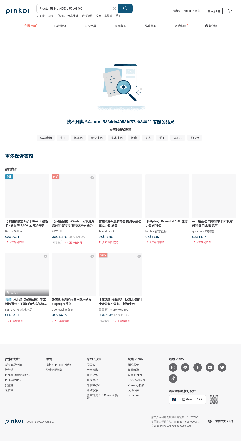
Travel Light (106, 231)
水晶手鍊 (73, 15)
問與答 (91, 364)
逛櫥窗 (9, 390)
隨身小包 (97, 137)
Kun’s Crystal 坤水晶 (18, 309)
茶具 (148, 137)
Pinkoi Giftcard (14, 231)
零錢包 (194, 137)
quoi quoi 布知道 (203, 231)
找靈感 (9, 385)
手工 (118, 15)
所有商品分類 (13, 364)
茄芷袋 (40, 15)
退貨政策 (92, 390)
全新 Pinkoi (135, 375)
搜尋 (125, 8)
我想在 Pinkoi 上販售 (187, 11)
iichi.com (133, 395)
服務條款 (92, 380)
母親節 (108, 15)
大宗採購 (92, 369)
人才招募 (133, 390)
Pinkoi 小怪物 (136, 385)
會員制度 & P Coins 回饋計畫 (103, 397)
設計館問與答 (54, 369)
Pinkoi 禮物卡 (13, 380)
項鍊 (50, 15)
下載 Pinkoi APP (187, 399)
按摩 (98, 15)
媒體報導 (133, 369)
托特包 (60, 15)
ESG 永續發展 (137, 380)
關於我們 (133, 364)
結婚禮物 (87, 15)
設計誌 (9, 369)
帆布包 (78, 137)
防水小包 (117, 137)
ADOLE (57, 231)
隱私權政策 (94, 385)
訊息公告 (92, 375)
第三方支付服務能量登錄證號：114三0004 (175, 417)
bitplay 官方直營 (156, 231)
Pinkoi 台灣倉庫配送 (17, 375)
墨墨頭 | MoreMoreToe (113, 309)
